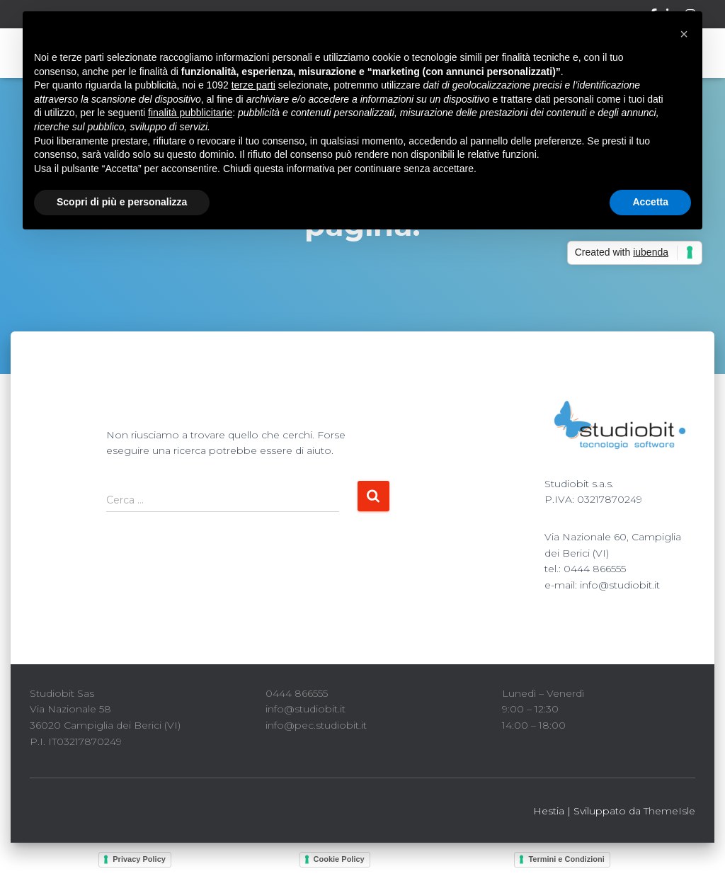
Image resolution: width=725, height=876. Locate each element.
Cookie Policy (339, 859)
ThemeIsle (669, 810)
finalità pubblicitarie (190, 112)
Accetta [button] (650, 201)
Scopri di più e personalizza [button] (122, 201)
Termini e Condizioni (566, 859)
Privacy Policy (139, 859)
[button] (684, 34)
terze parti (253, 85)
